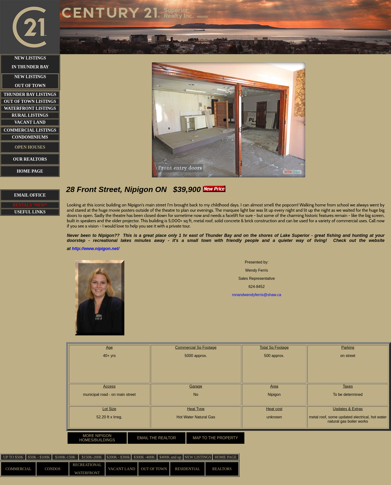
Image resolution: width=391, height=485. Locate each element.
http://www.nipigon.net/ (95, 248)
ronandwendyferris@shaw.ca (256, 295)
